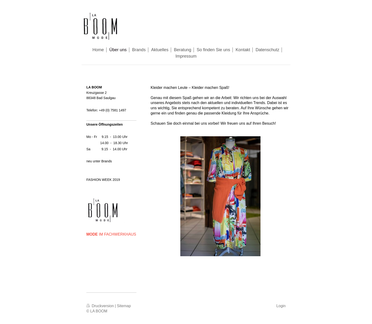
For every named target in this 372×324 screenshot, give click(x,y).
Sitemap (124, 306)
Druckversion (100, 306)
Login (281, 306)
